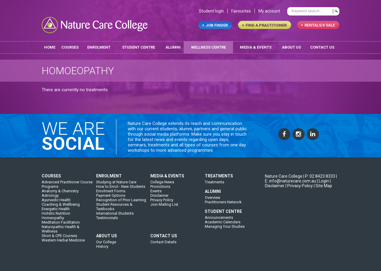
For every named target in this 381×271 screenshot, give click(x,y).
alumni (173, 47)
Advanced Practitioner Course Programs (67, 185)
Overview (212, 199)
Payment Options (110, 197)
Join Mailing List (164, 206)
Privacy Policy (161, 201)
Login (324, 182)
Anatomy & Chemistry (60, 192)
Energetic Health (56, 210)
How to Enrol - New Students (120, 188)
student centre (138, 47)
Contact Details (163, 243)
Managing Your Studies (225, 228)
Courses (70, 47)
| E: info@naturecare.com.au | (301, 180)
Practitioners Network (223, 203)
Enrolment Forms (110, 192)
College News (162, 183)
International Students (115, 215)
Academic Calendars (223, 223)
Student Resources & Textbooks (114, 208)
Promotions (160, 188)
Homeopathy (53, 219)
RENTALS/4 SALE (318, 25)
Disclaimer (159, 197)
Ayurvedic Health (56, 201)
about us (291, 47)
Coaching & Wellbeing (61, 206)
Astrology (50, 197)
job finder (215, 25)
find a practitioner (265, 25)
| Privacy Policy (299, 187)
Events (156, 192)
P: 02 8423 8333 (320, 177)
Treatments (214, 183)
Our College (106, 243)
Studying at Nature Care (116, 183)
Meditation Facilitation (61, 224)
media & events (255, 47)
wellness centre (208, 47)
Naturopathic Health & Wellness (60, 230)
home (49, 47)
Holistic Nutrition (56, 215)
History (102, 248)
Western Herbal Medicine (63, 241)
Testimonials (107, 219)
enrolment (98, 47)
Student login (211, 11)
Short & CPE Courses (59, 237)
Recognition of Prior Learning (121, 201)
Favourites (241, 11)
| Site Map (323, 187)
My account (269, 11)
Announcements (219, 219)
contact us (322, 47)
